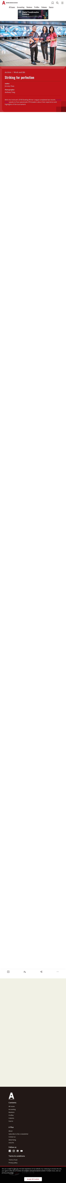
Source (51, 7)
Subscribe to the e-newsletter (18, 1134)
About (10, 1131)
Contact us (12, 1137)
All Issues (12, 7)
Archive (8, 72)
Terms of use (13, 1160)
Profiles (36, 7)
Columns (44, 7)
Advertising (12, 1140)
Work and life (19, 72)
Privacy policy (13, 1163)
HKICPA (11, 1143)
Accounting (20, 7)
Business (29, 7)
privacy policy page (8, 1173)
